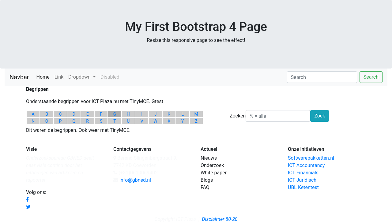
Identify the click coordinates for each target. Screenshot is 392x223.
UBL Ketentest (303, 187)
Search (371, 77)
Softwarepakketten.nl (311, 158)
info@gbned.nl (135, 180)
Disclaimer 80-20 (219, 219)
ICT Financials (303, 173)
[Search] (322, 77)
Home (44, 76)
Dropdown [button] (80, 77)
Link (59, 77)
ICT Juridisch (302, 180)
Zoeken (238, 116)
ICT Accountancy (306, 165)
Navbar (19, 77)
